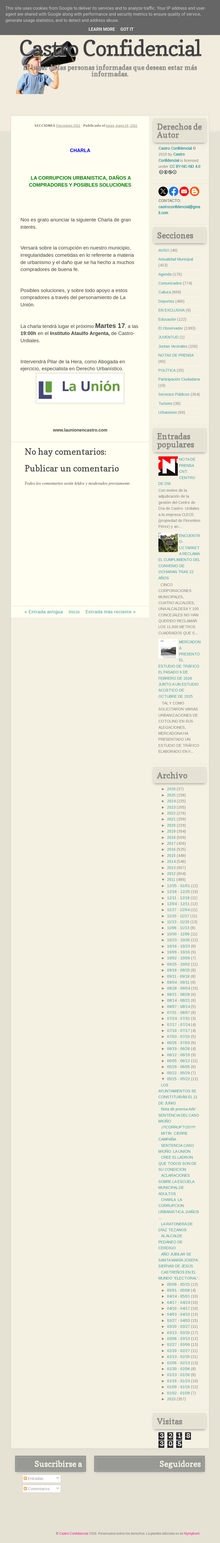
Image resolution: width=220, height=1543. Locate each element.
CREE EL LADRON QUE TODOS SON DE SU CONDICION (177, 1163)
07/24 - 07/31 (178, 1018)
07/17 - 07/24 (178, 1024)
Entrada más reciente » (111, 612)
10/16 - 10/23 (178, 946)
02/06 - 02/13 (178, 1363)
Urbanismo (167, 412)
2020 (171, 825)
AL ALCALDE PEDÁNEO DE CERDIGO (170, 1242)
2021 (171, 819)
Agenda (165, 274)
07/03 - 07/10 (178, 1036)
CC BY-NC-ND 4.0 (184, 166)
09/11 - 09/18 (178, 976)
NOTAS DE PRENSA (176, 355)
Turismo (165, 403)
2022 (171, 813)
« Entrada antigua (43, 612)
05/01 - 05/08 (178, 1290)
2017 (171, 843)
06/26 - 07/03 (178, 1043)
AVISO (163, 250)
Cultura (164, 292)
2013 (171, 867)
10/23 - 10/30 (178, 940)
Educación (167, 319)
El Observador (170, 328)
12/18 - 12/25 (178, 891)
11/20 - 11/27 (178, 916)
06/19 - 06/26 (178, 1048)
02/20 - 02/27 (178, 1351)
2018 (171, 837)
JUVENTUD (168, 337)
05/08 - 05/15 (178, 1284)
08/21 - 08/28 (178, 994)
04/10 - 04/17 (178, 1308)
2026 (171, 789)
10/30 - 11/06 (178, 934)
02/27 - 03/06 (178, 1344)
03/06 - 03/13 (178, 1338)
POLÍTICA (167, 370)
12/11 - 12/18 (178, 898)
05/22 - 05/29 (178, 1073)
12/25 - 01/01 (178, 886)
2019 (171, 831)
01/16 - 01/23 (178, 1381)
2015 (171, 855)
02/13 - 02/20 (178, 1356)
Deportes (166, 301)
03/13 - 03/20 (178, 1332)
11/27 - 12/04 (178, 910)
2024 (171, 801)
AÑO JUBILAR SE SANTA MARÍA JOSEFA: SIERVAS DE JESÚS (178, 1260)
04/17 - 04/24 (178, 1302)
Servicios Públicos (174, 394)
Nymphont (191, 1533)
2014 (171, 861)
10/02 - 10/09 (178, 958)
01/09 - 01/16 (178, 1387)
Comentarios (37, 1489)
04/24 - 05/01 (178, 1296)
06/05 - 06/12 (178, 1061)
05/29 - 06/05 (178, 1067)
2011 (171, 879)
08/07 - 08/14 (178, 1006)
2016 (171, 849)
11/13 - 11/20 (178, 922)
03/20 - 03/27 (178, 1326)
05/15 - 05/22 (178, 1079)
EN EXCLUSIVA (171, 310)
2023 (171, 807)
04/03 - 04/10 (178, 1314)
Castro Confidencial (110, 48)
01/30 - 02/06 (178, 1369)
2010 (171, 1399)
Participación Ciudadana (179, 379)
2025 (171, 795)
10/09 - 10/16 (178, 952)
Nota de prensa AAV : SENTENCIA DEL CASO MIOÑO (178, 1115)
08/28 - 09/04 (178, 988)
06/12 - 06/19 (178, 1055)
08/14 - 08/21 (178, 1000)
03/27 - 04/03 (178, 1320)
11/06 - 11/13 (178, 928)
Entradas (34, 1478)
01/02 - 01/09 (178, 1393)
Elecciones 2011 (68, 126)
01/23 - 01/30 (178, 1375)
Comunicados (170, 283)
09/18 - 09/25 (178, 970)
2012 (171, 873)
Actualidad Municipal (175, 259)
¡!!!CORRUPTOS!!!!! (178, 1127)
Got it (126, 29)
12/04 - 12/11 (178, 904)
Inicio (74, 612)
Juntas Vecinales (172, 346)
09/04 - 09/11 (178, 982)
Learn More (101, 29)
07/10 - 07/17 (178, 1030)
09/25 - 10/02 (178, 964)
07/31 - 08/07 (178, 1012)
